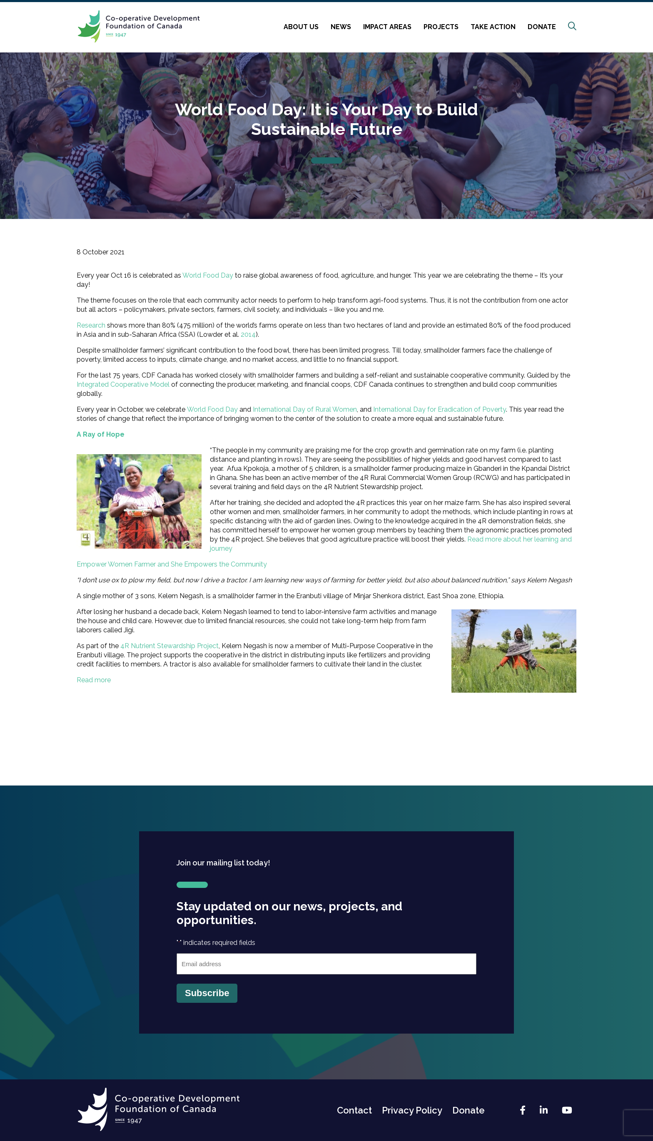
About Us (301, 27)
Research (91, 325)
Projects (441, 27)
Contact (354, 1110)
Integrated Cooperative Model (123, 384)
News (341, 27)
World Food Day (207, 275)
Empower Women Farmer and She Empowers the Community (173, 564)
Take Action (493, 27)
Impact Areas (387, 27)
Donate (542, 27)
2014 (248, 334)
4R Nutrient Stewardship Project (169, 646)
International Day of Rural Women (305, 409)
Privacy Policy (412, 1110)
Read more (94, 680)
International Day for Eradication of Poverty (439, 409)
